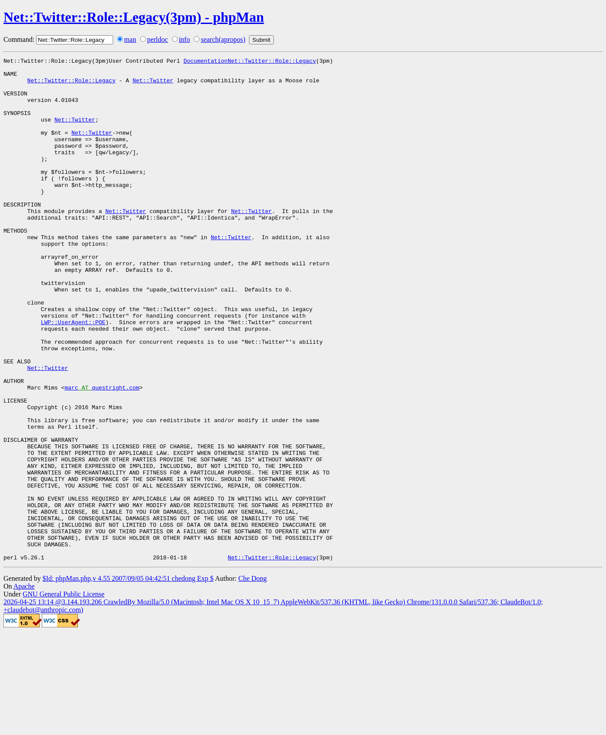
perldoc (157, 39)
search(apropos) (223, 39)
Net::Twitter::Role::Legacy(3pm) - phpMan (133, 17)
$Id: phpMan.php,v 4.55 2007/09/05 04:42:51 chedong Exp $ (128, 679)
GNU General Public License (63, 694)
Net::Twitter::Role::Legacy (71, 85)
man (130, 39)
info (184, 39)
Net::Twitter (152, 85)
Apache (24, 687)
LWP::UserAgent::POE (73, 375)
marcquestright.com (101, 454)
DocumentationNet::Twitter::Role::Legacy (249, 62)
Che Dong (252, 679)
